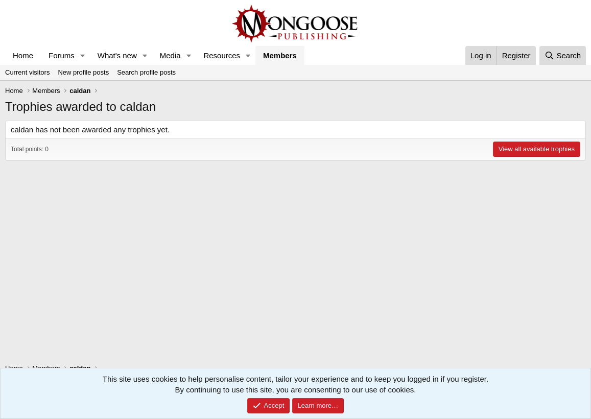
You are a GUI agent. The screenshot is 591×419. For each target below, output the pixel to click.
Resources (221, 55)
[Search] (562, 55)
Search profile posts (146, 72)
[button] (83, 55)
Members (280, 55)
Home (23, 55)
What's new (117, 55)
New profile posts (83, 72)
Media (170, 55)
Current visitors (27, 72)
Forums (62, 55)
